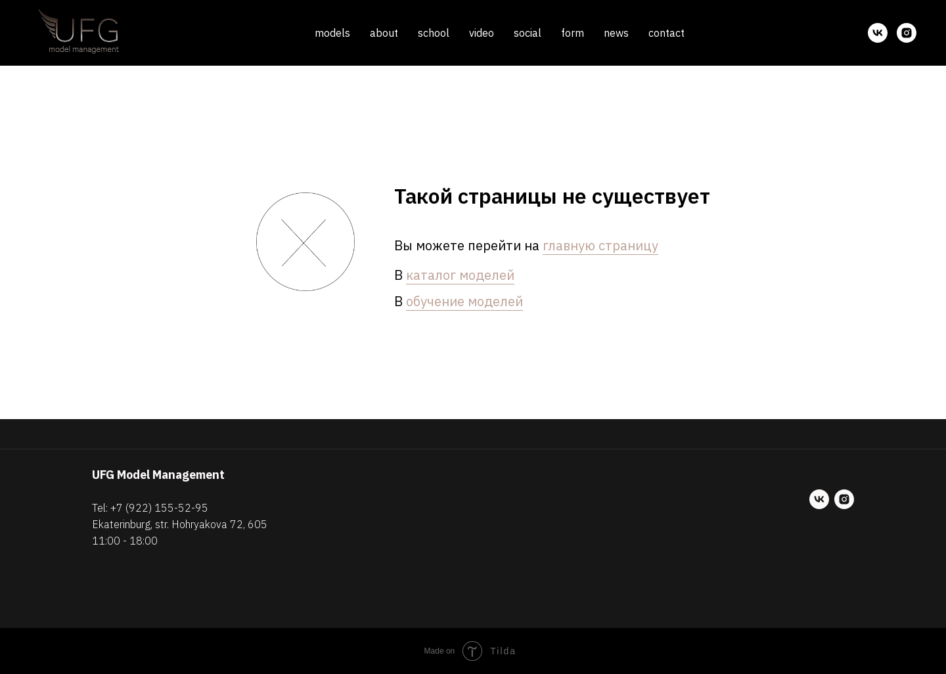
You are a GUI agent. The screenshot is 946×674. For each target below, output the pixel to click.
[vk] (878, 33)
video (481, 32)
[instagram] (906, 33)
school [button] (433, 32)
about (384, 32)
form (572, 32)
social (527, 32)
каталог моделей (460, 275)
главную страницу (600, 245)
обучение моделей (464, 301)
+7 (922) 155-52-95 (159, 507)
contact (666, 32)
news (616, 32)
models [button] (332, 32)
